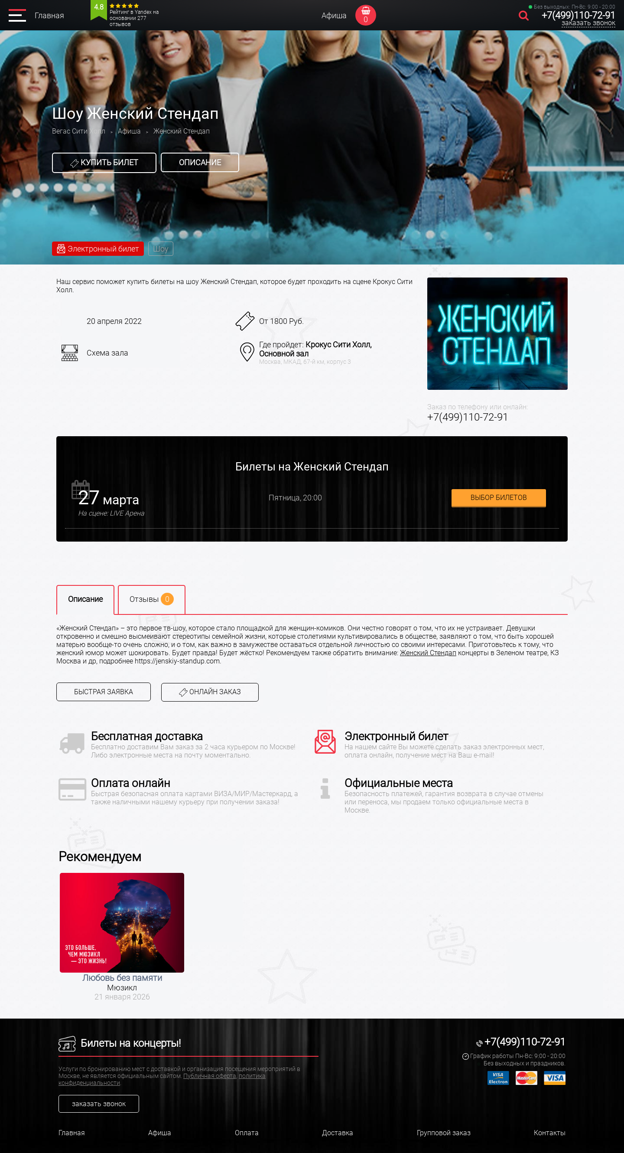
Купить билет (104, 162)
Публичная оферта (209, 1075)
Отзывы (152, 599)
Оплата (247, 1133)
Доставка (337, 1133)
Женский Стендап (428, 653)
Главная (49, 15)
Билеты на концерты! (119, 1043)
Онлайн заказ (210, 692)
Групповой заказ (444, 1133)
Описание (200, 162)
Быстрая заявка (103, 692)
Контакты (550, 1133)
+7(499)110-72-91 (578, 15)
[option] (121, 937)
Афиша (334, 15)
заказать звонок (588, 23)
